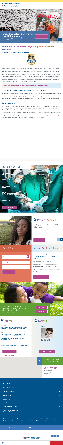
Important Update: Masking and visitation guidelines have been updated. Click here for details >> (32, 0)
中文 (12, 420)
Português (30, 420)
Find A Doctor (8, 271)
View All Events (47, 351)
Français (27, 418)
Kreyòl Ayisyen (42, 418)
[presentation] (48, 229)
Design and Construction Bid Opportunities (10, 411)
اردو (54, 420)
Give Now (41, 307)
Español (46, 420)
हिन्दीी (47, 418)
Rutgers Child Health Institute (9, 95)
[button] (56, 443)
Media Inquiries (9, 355)
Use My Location (21, 267)
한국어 (4, 420)
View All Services (9, 207)
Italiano (55, 418)
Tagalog (19, 418)
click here (31, 427)
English (5, 418)
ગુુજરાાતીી (33, 418)
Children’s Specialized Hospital (24, 95)
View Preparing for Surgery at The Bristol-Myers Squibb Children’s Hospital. (26, 85)
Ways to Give (41, 311)
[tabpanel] (16, 230)
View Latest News (9, 351)
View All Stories (39, 239)
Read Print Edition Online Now (42, 36)
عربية (11, 418)
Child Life (58, 116)
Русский (38, 420)
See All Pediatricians (41, 276)
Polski (21, 420)
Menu (2, 443)
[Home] (10, 5)
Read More (36, 234)
